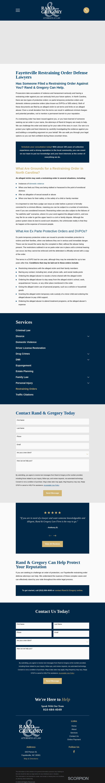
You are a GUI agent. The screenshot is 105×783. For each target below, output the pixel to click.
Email (19, 444)
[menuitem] (52, 331)
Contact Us (74, 736)
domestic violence (36, 184)
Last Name (20, 428)
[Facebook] (74, 751)
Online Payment (74, 739)
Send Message (52, 493)
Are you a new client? (24, 452)
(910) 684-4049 (45, 590)
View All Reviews (52, 544)
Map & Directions (31, 759)
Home (74, 726)
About (74, 729)
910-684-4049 (52, 709)
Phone (19, 436)
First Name (20, 420)
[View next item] (54, 535)
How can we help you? (24, 461)
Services (74, 733)
